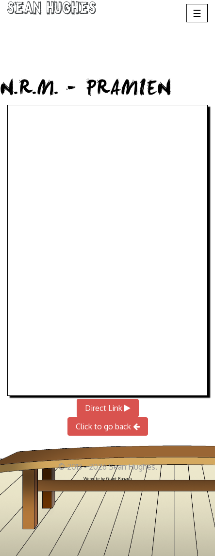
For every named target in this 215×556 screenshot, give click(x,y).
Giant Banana (119, 478)
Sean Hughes (51, 9)
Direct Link (108, 408)
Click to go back (108, 426)
